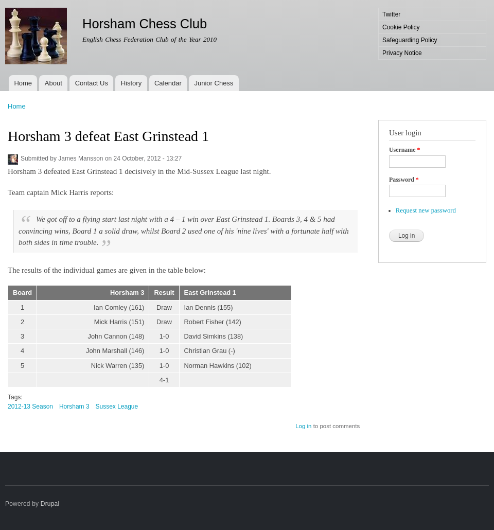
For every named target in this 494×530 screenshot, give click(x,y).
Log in (303, 426)
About (53, 83)
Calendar (168, 83)
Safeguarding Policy (409, 40)
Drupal (50, 503)
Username (404, 149)
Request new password (426, 210)
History (131, 83)
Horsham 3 (74, 406)
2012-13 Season (30, 406)
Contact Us (91, 83)
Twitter (391, 14)
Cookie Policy (401, 27)
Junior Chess (214, 83)
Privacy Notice (402, 53)
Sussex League (117, 406)
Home (23, 83)
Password (404, 179)
